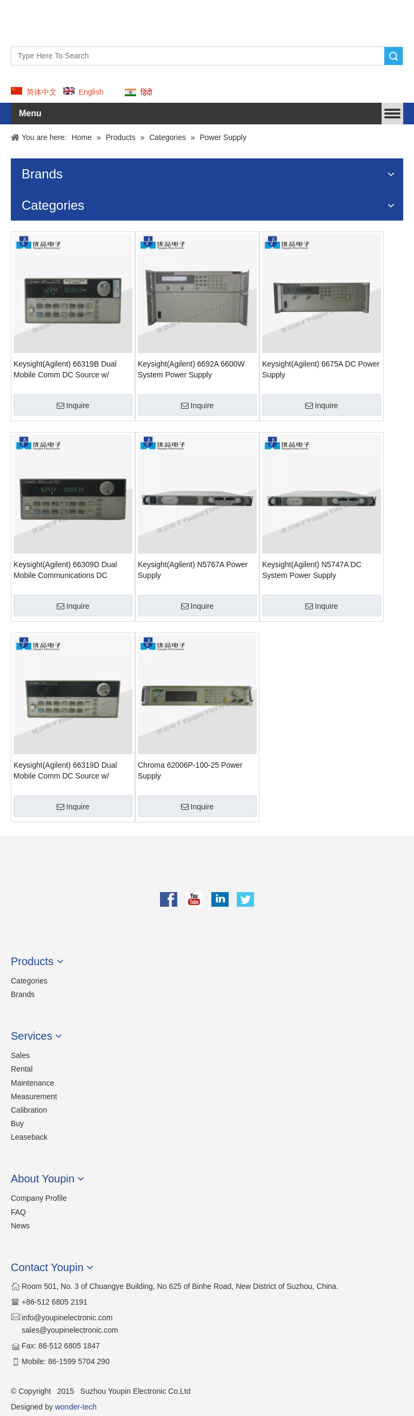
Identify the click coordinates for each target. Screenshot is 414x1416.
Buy (17, 1123)
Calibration (29, 1110)
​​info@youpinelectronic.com (67, 1317)
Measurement (34, 1096)
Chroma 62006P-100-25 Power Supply (190, 770)
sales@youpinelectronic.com (70, 1330)
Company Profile (39, 1198)
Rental (21, 1069)
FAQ (18, 1212)
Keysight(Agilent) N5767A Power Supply (193, 570)
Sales (20, 1055)
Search (393, 56)
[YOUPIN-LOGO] (30, 19)
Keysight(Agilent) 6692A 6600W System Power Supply (191, 369)
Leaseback (29, 1137)
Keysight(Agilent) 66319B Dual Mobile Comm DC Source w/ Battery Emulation (65, 370)
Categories (29, 980)
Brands (23, 994)
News (20, 1225)
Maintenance (32, 1083)
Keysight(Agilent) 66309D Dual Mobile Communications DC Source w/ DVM (65, 570)
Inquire (73, 405)
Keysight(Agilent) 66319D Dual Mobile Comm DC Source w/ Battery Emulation (65, 771)
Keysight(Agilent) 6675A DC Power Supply (320, 369)
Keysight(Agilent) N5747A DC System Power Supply (312, 570)
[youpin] (207, 872)
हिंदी (146, 92)
